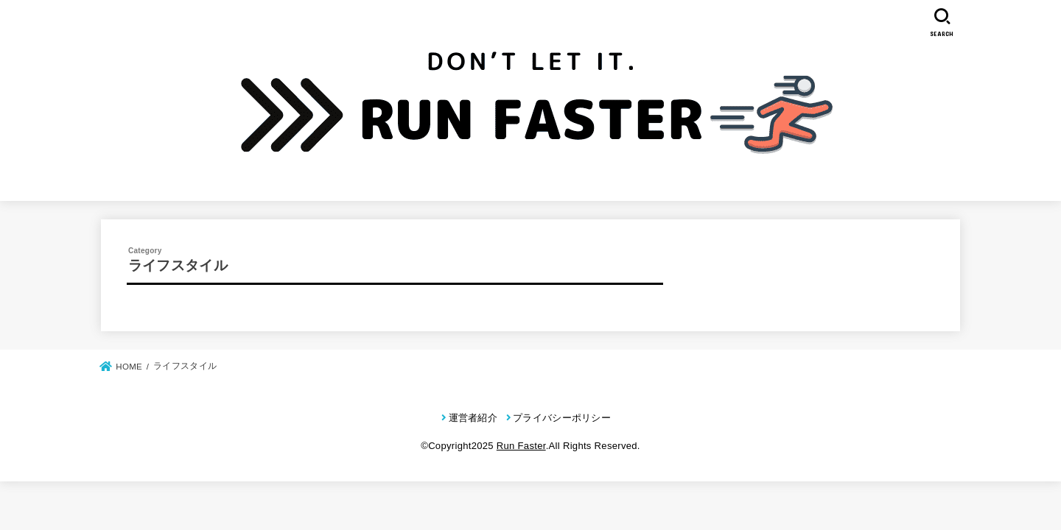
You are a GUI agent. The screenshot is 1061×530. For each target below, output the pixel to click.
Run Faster (521, 445)
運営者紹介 (473, 417)
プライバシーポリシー (562, 417)
